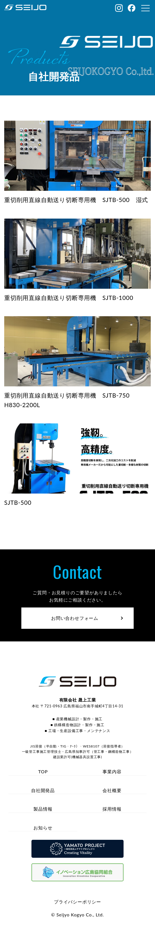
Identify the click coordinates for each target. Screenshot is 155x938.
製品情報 (42, 808)
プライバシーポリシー (77, 901)
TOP (43, 771)
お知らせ (42, 827)
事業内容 (111, 771)
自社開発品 (43, 790)
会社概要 (111, 790)
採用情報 (111, 808)
